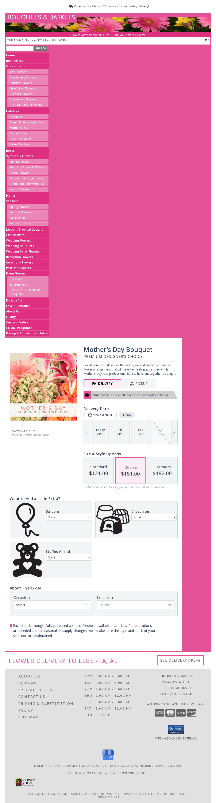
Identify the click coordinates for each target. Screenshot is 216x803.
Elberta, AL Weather (84, 773)
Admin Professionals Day (26, 122)
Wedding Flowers (18, 240)
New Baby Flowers (22, 88)
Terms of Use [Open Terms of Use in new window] (108, 796)
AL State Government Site (126, 773)
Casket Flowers (19, 173)
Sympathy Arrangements (26, 178)
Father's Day (18, 133)
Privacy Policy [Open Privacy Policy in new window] (134, 794)
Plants (10, 195)
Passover (15, 117)
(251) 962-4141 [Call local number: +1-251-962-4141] (60, 40)
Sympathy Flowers (19, 156)
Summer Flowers (21, 212)
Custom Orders (17, 322)
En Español (14, 300)
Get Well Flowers (20, 94)
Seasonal (12, 201)
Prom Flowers (16, 273)
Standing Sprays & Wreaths (28, 167)
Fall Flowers (17, 218)
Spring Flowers (19, 207)
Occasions (13, 66)
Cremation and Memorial (26, 184)
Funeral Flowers (20, 162)
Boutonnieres (18, 285)
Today (127, 415)
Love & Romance (18, 306)
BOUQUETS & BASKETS (41, 17)
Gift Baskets (15, 235)
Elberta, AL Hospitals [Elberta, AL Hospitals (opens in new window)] (99, 766)
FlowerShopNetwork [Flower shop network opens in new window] (98, 794)
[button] (176, 729)
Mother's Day (18, 128)
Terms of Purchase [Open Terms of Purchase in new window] (168, 794)
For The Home (19, 189)
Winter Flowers (19, 223)
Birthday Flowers (20, 83)
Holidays (12, 111)
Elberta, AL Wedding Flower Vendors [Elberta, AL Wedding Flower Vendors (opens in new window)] (151, 766)
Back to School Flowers (25, 105)
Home (10, 55)
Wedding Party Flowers (23, 251)
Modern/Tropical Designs (24, 229)
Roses (10, 151)
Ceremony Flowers (19, 262)
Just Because (18, 72)
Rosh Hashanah (20, 139)
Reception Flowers (19, 257)
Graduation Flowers (22, 99)
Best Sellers (14, 61)
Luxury (11, 317)
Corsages (15, 279)
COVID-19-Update (19, 328)
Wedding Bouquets (20, 246)
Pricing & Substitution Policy (27, 333)
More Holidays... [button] (20, 144)
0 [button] (206, 40)
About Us (13, 311)
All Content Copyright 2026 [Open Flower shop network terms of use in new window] (53, 794)
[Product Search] (20, 48)
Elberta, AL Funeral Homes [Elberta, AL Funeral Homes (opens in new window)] (56, 766)
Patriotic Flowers (18, 268)
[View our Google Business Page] (108, 760)
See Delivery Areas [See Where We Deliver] (180, 660)
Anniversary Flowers (23, 77)
